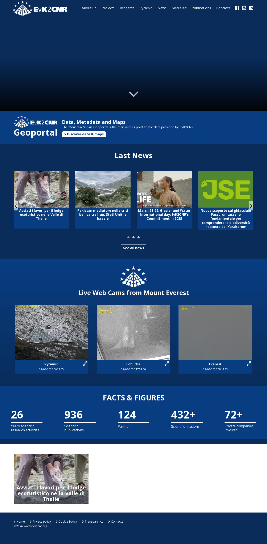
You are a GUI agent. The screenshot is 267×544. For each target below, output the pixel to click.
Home (19, 521)
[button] (128, 237)
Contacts (115, 521)
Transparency (92, 521)
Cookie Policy (66, 521)
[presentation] (16, 206)
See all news (133, 248)
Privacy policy (40, 521)
